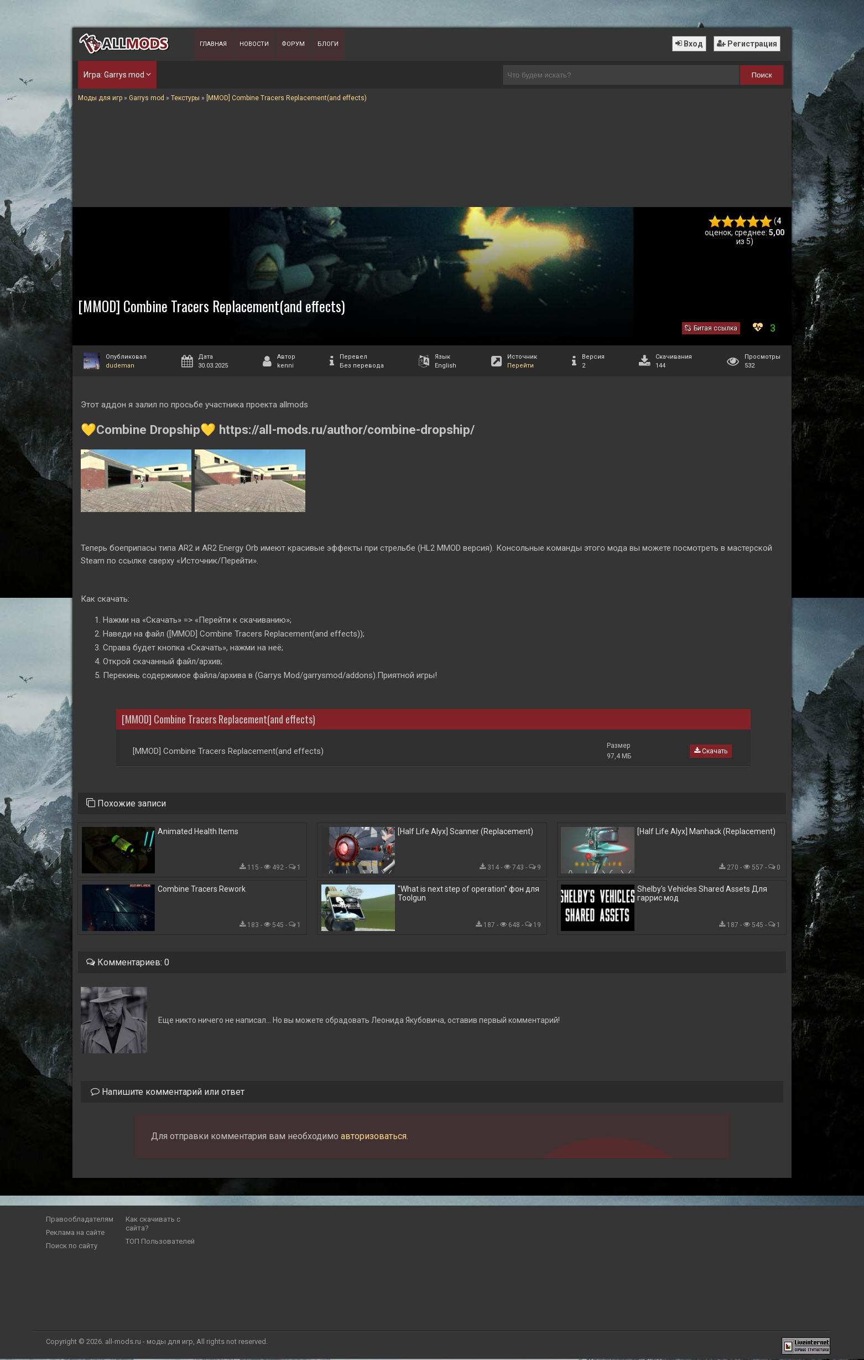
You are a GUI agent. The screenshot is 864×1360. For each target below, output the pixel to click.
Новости (254, 44)
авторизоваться (374, 1137)
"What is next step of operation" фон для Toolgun (468, 894)
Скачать (710, 751)
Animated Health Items (198, 831)
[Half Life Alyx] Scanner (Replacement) (465, 831)
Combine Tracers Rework (202, 889)
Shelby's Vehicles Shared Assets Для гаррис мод (702, 894)
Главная (213, 44)
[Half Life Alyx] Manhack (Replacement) (706, 831)
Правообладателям (79, 1220)
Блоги (328, 44)
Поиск (762, 75)
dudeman (120, 365)
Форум (293, 44)
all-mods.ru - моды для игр (149, 1342)
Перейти (520, 365)
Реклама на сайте (75, 1233)
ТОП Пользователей (160, 1242)
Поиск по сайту (71, 1247)
